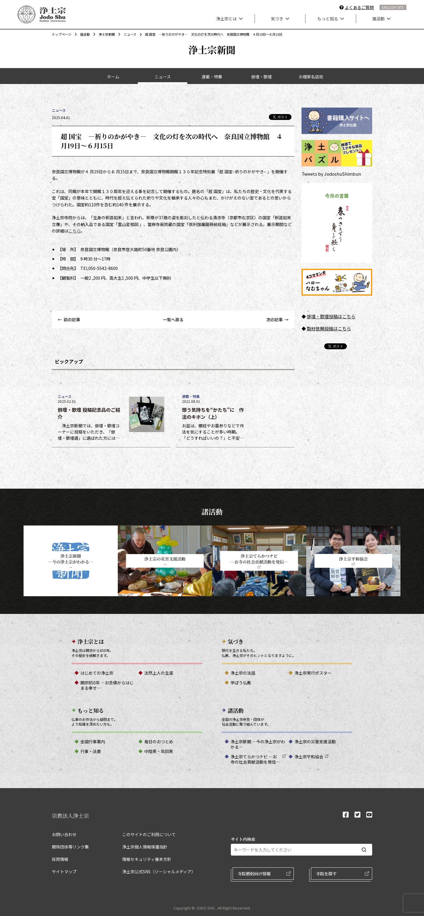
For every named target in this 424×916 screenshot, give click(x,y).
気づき (280, 19)
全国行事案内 (92, 741)
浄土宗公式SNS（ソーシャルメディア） (159, 871)
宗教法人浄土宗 (70, 815)
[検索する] (364, 849)
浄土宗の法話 (243, 673)
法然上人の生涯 (158, 673)
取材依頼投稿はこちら (329, 328)
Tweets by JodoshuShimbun (331, 174)
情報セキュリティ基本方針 (146, 859)
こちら (74, 231)
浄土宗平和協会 (308, 756)
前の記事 (69, 319)
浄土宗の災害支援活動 (315, 741)
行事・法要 (90, 751)
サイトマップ (64, 871)
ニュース (127, 34)
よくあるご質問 (359, 7)
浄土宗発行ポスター (313, 673)
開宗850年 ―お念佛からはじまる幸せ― (107, 685)
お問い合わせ (64, 834)
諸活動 (381, 19)
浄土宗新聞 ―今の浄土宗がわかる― (258, 744)
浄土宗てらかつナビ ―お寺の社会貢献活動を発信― (255, 759)
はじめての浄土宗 (96, 673)
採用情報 (60, 859)
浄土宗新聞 (104, 34)
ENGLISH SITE (393, 7)
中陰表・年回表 (158, 751)
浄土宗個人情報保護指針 (145, 847)
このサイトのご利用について (149, 834)
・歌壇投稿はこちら (335, 316)
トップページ (61, 34)
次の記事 (277, 319)
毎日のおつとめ (158, 741)
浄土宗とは (229, 19)
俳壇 (311, 316)
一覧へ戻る (173, 319)
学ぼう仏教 (241, 682)
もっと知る (330, 19)
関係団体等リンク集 (70, 847)
